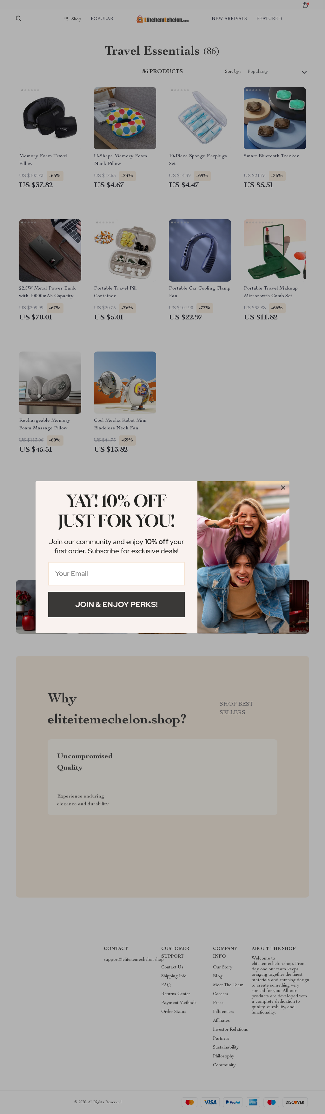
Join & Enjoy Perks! (116, 604)
